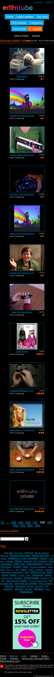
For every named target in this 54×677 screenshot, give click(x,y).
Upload (34, 656)
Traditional (8, 589)
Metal (26, 572)
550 (15, 525)
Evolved (48, 564)
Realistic (18, 578)
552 (30, 525)
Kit (12, 570)
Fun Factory (6, 567)
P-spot (21, 575)
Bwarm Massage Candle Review (22, 469)
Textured (39, 586)
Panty (28, 575)
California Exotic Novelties (23, 558)
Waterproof (26, 591)
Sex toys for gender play (38, 581)
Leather (23, 569)
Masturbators (17, 572)
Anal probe (18, 553)
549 (49, 522)
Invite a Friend (21, 35)
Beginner (4, 556)
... (7, 522)
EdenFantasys (35, 564)
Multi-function (38, 572)
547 (35, 522)
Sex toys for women (26, 583)
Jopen (50, 567)
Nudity (13, 575)
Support (36, 35)
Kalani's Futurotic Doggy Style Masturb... (22, 234)
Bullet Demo (22, 76)
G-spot (17, 566)
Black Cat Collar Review (22, 312)
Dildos (18, 561)
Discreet (27, 561)
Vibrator (28, 589)
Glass (25, 567)
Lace (17, 570)
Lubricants (49, 570)
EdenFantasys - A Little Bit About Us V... (22, 430)
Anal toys (29, 553)
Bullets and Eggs (40, 555)
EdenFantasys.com (10, 661)
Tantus (30, 586)
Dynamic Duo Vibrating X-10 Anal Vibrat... (22, 273)
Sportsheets (20, 586)
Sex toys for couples (17, 580)
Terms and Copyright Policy (36, 658)
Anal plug (8, 553)
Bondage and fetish (20, 555)
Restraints (44, 578)
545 (20, 522)
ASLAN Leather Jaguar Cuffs (22, 155)
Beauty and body (42, 553)
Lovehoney (39, 570)
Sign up (38, 2)
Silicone (8, 586)
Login (49, 2)
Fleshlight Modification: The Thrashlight (22, 391)
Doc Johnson (40, 561)
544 (13, 522)
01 (2, 522)
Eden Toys (19, 564)
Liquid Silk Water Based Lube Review (22, 509)
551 (22, 525)
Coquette (9, 561)
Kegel (2, 570)
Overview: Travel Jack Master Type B (22, 194)
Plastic (47, 575)
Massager (6, 572)
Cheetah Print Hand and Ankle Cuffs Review (22, 116)
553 (37, 525)
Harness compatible (38, 567)
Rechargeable (31, 578)
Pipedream (37, 575)
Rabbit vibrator (7, 578)
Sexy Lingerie (46, 583)
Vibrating (18, 589)
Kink (8, 570)
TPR (47, 586)
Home (3, 656)
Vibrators (39, 589)
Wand (48, 589)
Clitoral (43, 558)
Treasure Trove (22, 351)
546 (28, 522)
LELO (30, 569)
